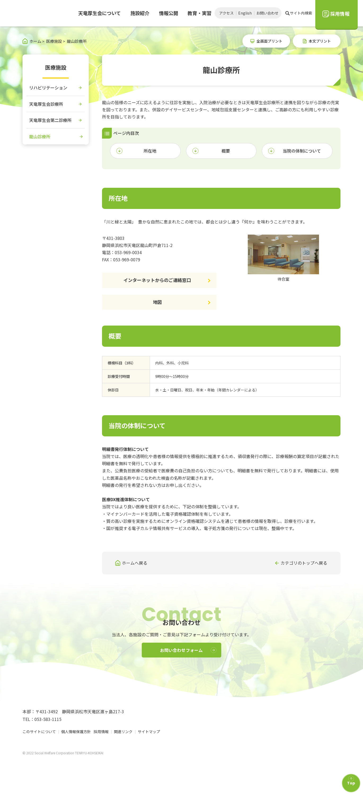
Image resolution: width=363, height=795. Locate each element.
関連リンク (125, 741)
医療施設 (55, 67)
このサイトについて (39, 741)
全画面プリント (269, 41)
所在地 (150, 151)
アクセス (226, 13)
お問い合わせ (267, 13)
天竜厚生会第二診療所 (50, 120)
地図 (157, 302)
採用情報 (103, 741)
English (245, 13)
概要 (226, 151)
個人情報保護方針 (76, 741)
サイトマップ (151, 741)
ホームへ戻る (134, 563)
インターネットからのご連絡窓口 (157, 280)
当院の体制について (302, 151)
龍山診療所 (39, 136)
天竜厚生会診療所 (46, 104)
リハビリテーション (48, 87)
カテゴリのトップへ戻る (304, 563)
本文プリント (320, 41)
